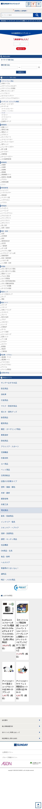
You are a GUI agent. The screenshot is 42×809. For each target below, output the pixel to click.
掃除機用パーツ (6, 174)
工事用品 (4, 351)
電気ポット (4, 132)
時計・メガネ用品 (8, 580)
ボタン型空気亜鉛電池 (8, 281)
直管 (2, 238)
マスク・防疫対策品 (9, 406)
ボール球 (4, 248)
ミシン (3, 184)
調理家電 (4, 125)
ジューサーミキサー (7, 147)
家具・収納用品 (7, 516)
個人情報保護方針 (7, 726)
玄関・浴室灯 (5, 228)
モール (3, 329)
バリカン (4, 202)
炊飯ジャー (4, 127)
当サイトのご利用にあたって (11, 732)
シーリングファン (7, 213)
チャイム (4, 367)
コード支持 (4, 332)
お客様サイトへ (7, 752)
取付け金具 (4, 317)
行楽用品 (4, 400)
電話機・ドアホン (6, 355)
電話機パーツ (5, 359)
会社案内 (4, 720)
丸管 (2, 233)
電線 (2, 299)
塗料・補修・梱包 (8, 487)
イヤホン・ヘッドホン (7, 111)
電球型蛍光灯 (5, 241)
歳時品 (3, 574)
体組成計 (4, 195)
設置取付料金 (5, 373)
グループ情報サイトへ (9, 757)
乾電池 (3, 266)
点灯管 (3, 243)
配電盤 (3, 346)
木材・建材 (5, 493)
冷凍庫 (3, 167)
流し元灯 (4, 225)
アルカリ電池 (5, 276)
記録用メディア (6, 121)
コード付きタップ (7, 294)
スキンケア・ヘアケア (10, 528)
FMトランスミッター (7, 91)
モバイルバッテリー (7, 95)
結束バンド (4, 336)
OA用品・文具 (6, 551)
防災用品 (4, 389)
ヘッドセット (5, 93)
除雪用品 (4, 418)
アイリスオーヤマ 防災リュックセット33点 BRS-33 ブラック (8, 686)
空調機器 (4, 452)
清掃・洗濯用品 (7, 533)
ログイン (28, 5)
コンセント (4, 312)
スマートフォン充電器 (8, 88)
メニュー (38, 5)
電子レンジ (4, 144)
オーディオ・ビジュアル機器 (17, 21)
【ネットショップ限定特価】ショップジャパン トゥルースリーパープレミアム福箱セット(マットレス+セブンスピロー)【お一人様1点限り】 (22, 635)
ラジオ (38, 21)
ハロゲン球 (4, 260)
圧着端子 (4, 327)
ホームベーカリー (7, 156)
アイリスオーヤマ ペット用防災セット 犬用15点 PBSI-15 (22, 686)
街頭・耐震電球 (6, 258)
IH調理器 (4, 154)
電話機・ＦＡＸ (6, 357)
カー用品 (4, 464)
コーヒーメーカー (7, 139)
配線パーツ (4, 302)
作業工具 (4, 504)
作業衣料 (4, 458)
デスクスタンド (6, 215)
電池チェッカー (6, 273)
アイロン (4, 179)
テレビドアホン (6, 364)
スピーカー (4, 119)
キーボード (4, 115)
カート (33, 5)
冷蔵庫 (3, 165)
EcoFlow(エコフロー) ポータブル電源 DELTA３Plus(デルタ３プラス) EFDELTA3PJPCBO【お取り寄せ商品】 (8, 631)
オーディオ (31, 21)
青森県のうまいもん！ (10, 568)
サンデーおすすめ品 (9, 383)
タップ (3, 296)
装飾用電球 (4, 255)
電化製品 (3, 21)
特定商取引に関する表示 (9, 738)
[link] (21, 588)
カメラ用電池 (5, 278)
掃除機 (3, 172)
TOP (38, 806)
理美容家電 (4, 188)
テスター (4, 341)
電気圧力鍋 (4, 129)
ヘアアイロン (5, 200)
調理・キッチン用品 (9, 539)
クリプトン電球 (6, 250)
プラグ (3, 319)
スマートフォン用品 (7, 81)
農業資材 (4, 435)
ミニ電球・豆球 (6, 263)
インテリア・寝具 (8, 522)
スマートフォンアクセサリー (10, 98)
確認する (21, 49)
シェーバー (4, 190)
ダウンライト (5, 223)
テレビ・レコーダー (7, 104)
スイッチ (4, 305)
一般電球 (4, 246)
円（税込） (8, 646)
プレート (4, 314)
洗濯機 (3, 169)
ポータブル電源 (6, 288)
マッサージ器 (5, 197)
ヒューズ (4, 324)
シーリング (4, 210)
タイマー (4, 344)
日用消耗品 (5, 475)
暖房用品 (4, 423)
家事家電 (4, 162)
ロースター (4, 151)
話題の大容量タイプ (9, 481)
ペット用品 (5, 470)
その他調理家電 (6, 159)
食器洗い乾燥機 (6, 177)
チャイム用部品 (6, 369)
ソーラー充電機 (6, 286)
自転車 (3, 394)
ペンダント (4, 208)
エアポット (4, 134)
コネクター (4, 322)
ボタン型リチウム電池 (8, 271)
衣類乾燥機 (4, 182)
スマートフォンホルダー (9, 86)
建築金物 (4, 499)
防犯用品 (4, 441)
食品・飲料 (5, 557)
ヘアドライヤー (6, 192)
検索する (21, 72)
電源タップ (4, 291)
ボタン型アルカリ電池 (8, 269)
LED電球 (4, 236)
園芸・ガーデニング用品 (11, 429)
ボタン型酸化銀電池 (7, 283)
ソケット (4, 307)
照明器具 (4, 206)
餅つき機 (4, 149)
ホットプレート (6, 137)
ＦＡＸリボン (5, 362)
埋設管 (3, 349)
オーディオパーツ (6, 117)
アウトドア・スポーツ (10, 447)
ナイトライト (5, 220)
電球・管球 (4, 231)
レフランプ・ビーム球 (8, 253)
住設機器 (4, 545)
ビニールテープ (6, 334)
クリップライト (6, 218)
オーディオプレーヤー (7, 108)
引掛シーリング (6, 310)
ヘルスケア (5, 562)
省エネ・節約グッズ (9, 412)
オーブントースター (7, 142)
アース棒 (4, 339)
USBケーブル (5, 83)
